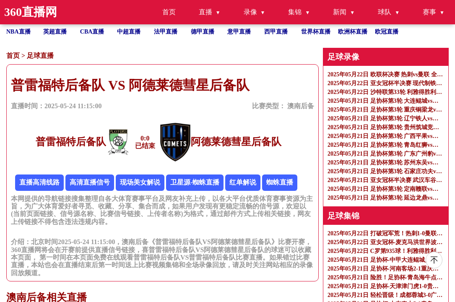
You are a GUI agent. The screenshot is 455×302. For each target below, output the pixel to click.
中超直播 (128, 32)
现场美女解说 (140, 182)
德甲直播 (202, 32)
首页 (169, 12)
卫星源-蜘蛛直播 (194, 182)
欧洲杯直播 (352, 32)
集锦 (295, 12)
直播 (205, 12)
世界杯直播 (315, 32)
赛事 (429, 12)
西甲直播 (276, 32)
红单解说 (242, 182)
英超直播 (55, 32)
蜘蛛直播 (279, 182)
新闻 (339, 12)
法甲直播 (165, 32)
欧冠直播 (386, 32)
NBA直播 (18, 32)
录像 (250, 12)
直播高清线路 (39, 182)
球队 (384, 12)
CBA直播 (92, 32)
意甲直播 (239, 32)
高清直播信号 (90, 182)
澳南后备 (300, 105)
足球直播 (40, 55)
